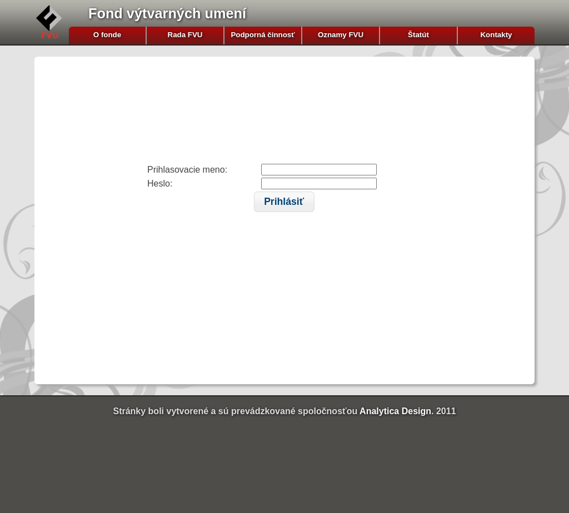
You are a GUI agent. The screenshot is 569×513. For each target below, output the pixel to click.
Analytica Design (395, 411)
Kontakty (496, 35)
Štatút (418, 35)
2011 (446, 411)
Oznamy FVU (340, 35)
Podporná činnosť (263, 35)
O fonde (107, 35)
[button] (284, 202)
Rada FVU (185, 35)
